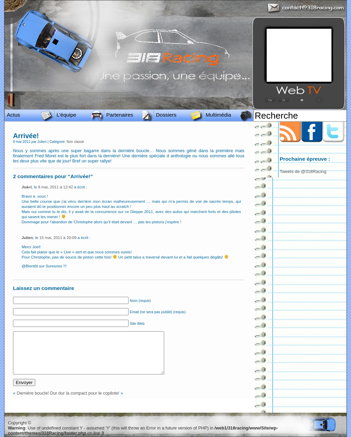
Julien (27, 238)
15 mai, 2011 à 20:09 (57, 238)
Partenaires (119, 115)
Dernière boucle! (33, 393)
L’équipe (66, 115)
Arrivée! (26, 136)
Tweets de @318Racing (303, 171)
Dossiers (166, 115)
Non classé (75, 142)
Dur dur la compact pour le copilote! (84, 393)
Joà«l (27, 187)
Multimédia (218, 115)
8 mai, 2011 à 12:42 (55, 187)
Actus (13, 115)
